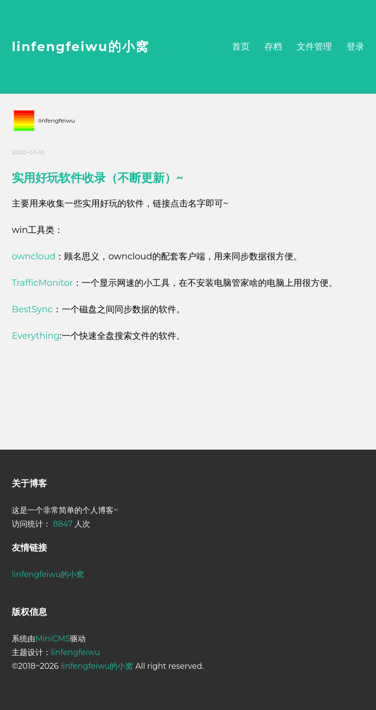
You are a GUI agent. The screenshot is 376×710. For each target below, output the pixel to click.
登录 (355, 46)
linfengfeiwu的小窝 (80, 46)
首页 (241, 46)
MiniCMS (52, 638)
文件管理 (314, 46)
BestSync (32, 309)
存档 (273, 46)
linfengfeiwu (75, 652)
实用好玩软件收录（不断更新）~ (97, 178)
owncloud (33, 256)
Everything (36, 335)
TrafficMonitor (42, 283)
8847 (62, 524)
